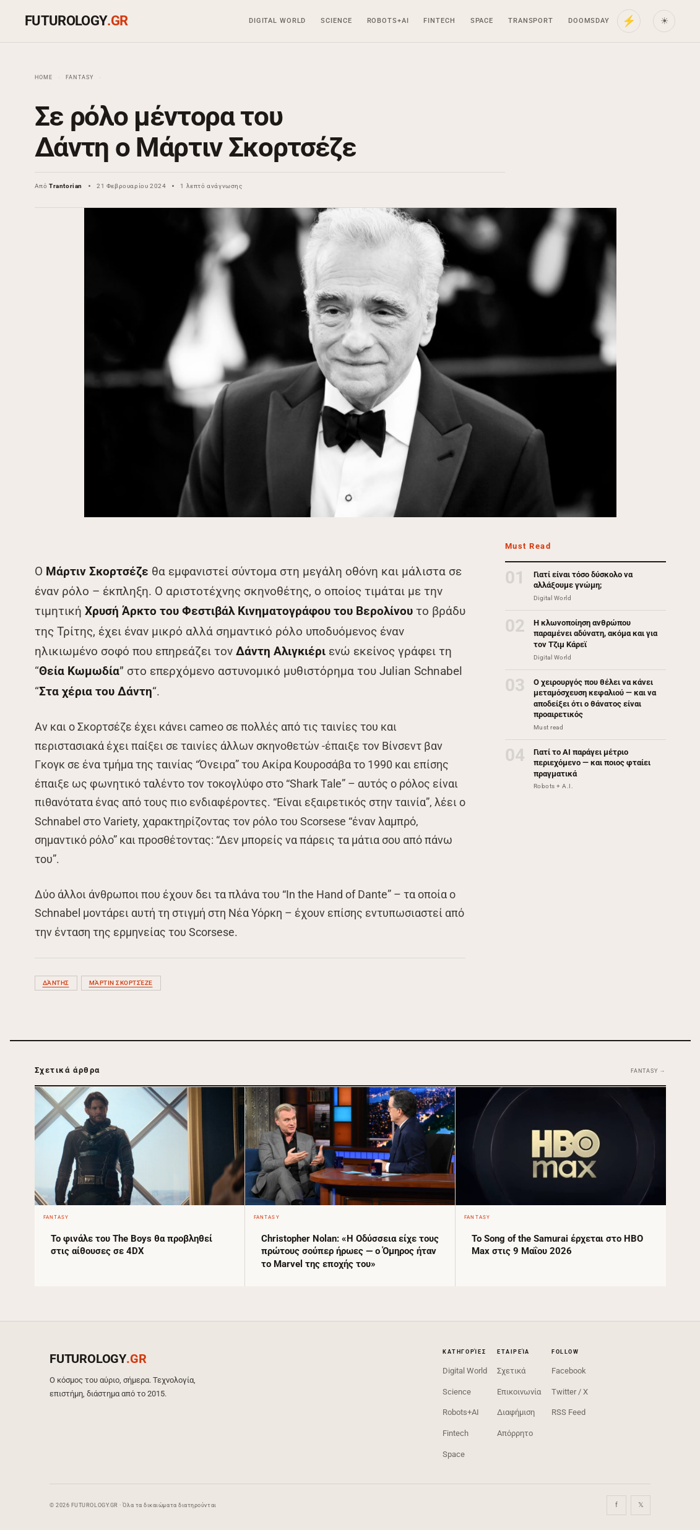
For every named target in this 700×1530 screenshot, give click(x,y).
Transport (530, 21)
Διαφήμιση (516, 1412)
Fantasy (80, 77)
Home (44, 77)
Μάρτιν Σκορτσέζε (121, 982)
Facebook (568, 1370)
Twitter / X (569, 1391)
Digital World (277, 21)
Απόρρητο (515, 1433)
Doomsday (589, 21)
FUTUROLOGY (76, 20)
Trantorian (65, 186)
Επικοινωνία (519, 1391)
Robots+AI (388, 21)
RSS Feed (568, 1412)
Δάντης (56, 982)
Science (336, 21)
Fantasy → (648, 1071)
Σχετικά (511, 1370)
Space (481, 21)
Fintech (439, 21)
